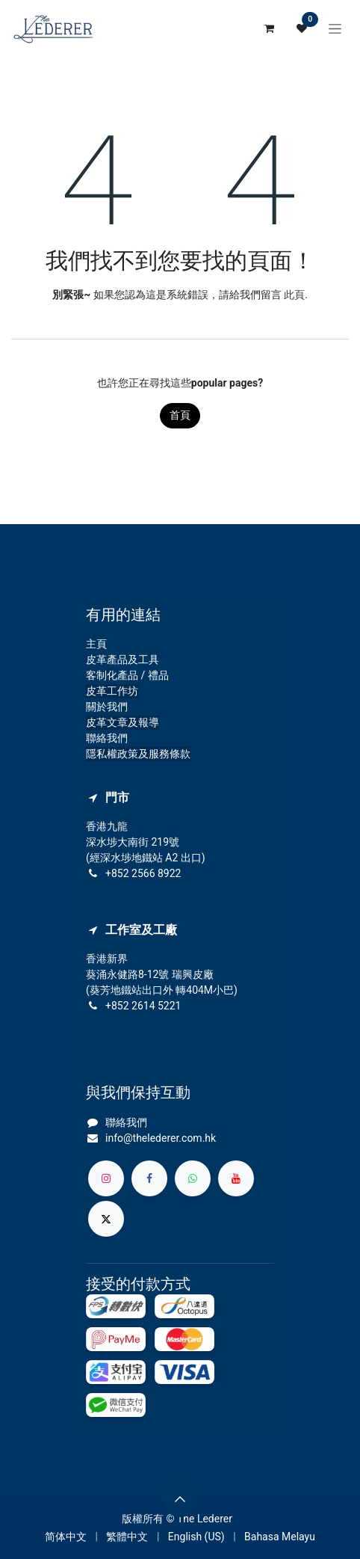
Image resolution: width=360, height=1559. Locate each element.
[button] (180, 1499)
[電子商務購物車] (268, 28)
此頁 (294, 295)
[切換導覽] (335, 28)
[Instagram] (106, 1178)
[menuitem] (66, 1537)
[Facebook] (149, 1178)
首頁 (180, 415)
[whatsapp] (193, 1178)
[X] (106, 1219)
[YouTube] (236, 1178)
